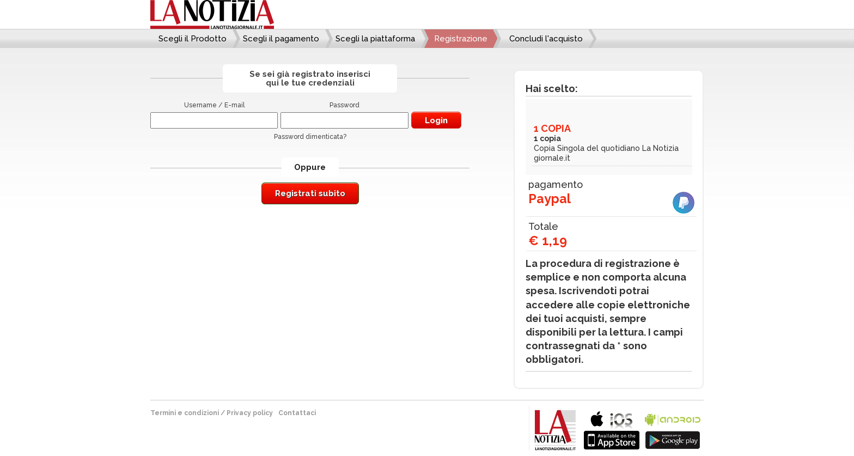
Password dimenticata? (310, 137)
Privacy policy (250, 413)
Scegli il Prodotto (192, 39)
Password (344, 105)
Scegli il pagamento (281, 39)
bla (611, 429)
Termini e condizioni (184, 413)
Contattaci (297, 413)
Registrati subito (310, 193)
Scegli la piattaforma (375, 39)
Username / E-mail (214, 105)
